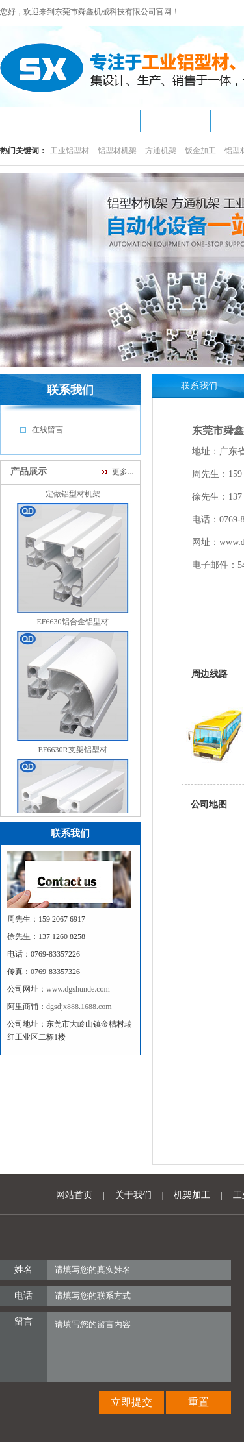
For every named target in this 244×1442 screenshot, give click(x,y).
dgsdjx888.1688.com (79, 1006)
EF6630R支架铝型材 (72, 752)
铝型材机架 (117, 150)
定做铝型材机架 (73, 497)
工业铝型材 (69, 150)
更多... (122, 471)
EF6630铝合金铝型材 (73, 624)
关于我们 (133, 1195)
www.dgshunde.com (78, 989)
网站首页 (74, 1195)
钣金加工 (200, 150)
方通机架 (160, 150)
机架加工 (192, 1195)
